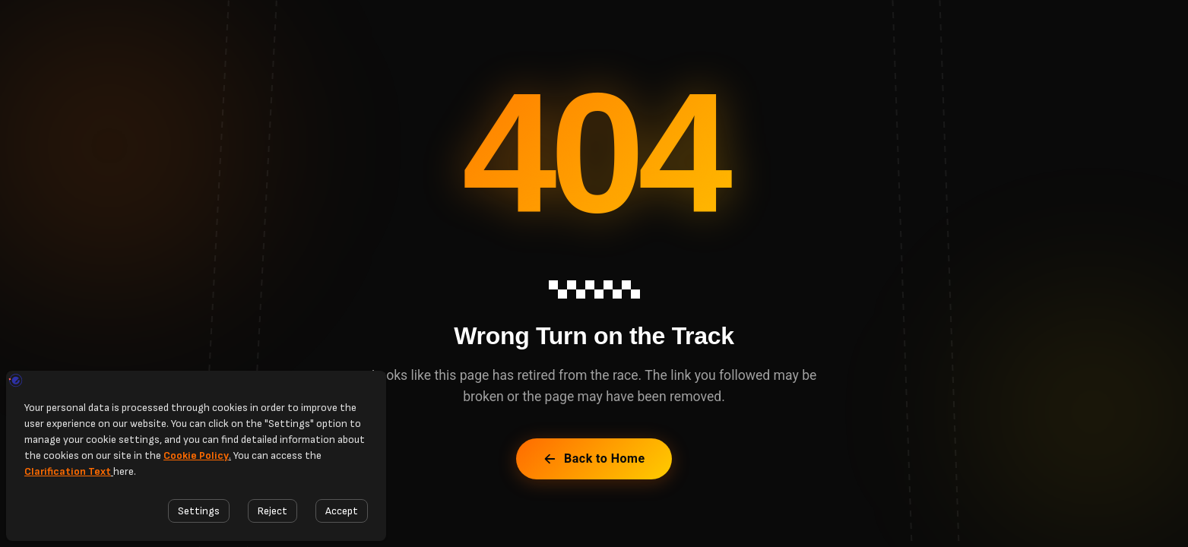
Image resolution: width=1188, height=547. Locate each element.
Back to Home (594, 458)
